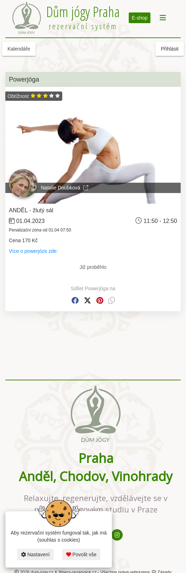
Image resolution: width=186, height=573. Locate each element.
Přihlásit (170, 49)
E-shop (139, 18)
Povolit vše (81, 554)
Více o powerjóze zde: (34, 251)
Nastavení (35, 554)
